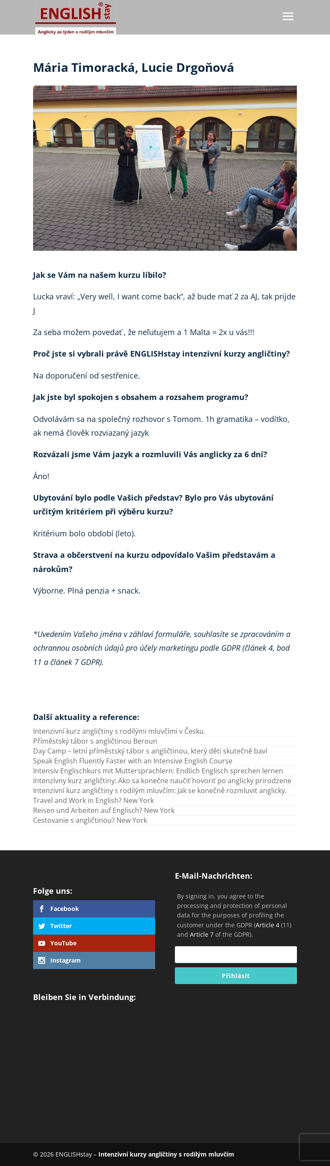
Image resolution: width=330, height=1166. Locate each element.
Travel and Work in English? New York (93, 800)
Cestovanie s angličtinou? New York (90, 820)
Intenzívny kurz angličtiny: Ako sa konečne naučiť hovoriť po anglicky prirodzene (162, 780)
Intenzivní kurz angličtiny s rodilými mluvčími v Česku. (119, 731)
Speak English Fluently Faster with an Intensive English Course (132, 761)
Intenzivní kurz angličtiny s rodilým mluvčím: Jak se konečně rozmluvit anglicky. (160, 790)
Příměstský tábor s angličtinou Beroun (95, 741)
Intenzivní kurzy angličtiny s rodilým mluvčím (166, 1154)
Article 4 (267, 925)
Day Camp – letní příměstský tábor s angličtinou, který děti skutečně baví (150, 751)
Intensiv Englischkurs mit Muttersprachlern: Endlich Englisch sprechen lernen (158, 770)
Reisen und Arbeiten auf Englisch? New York (103, 810)
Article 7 (202, 934)
